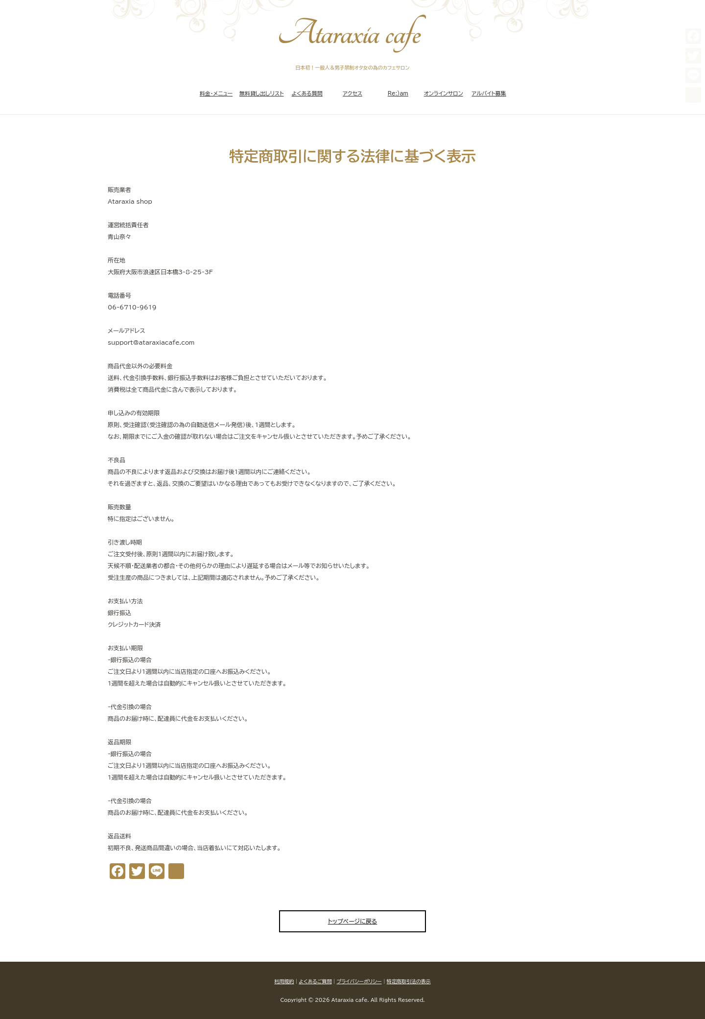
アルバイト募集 (488, 93)
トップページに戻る (352, 921)
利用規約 (284, 981)
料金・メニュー (216, 93)
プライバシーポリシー (358, 981)
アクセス (352, 93)
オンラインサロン (443, 93)
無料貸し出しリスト (261, 93)
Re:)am (398, 93)
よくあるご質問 (315, 981)
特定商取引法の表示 (409, 981)
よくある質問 (307, 93)
